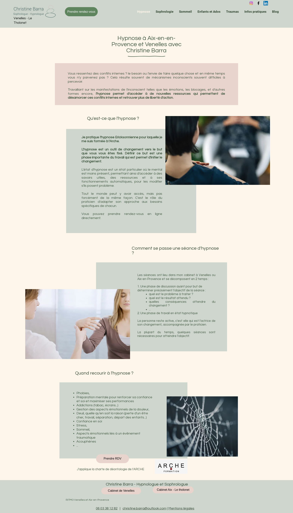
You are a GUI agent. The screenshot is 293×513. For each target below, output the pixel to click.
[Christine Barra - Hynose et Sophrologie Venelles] (258, 3)
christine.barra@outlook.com (144, 508)
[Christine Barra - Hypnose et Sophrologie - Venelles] (265, 3)
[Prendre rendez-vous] (81, 11)
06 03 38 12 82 (107, 508)
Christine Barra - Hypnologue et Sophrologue (146, 484)
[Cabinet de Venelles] (121, 490)
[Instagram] (251, 3)
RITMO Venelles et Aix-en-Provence (87, 500)
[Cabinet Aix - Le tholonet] (173, 489)
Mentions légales (181, 508)
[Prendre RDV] (112, 458)
